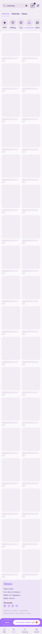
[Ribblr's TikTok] (13, 606)
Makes (24, 14)
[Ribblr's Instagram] (9, 606)
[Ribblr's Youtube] (17, 606)
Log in (7, 622)
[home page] (4, 630)
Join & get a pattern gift (27, 622)
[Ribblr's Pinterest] (5, 606)
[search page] (14, 630)
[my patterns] (36, 630)
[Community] (25, 630)
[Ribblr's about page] (21, 592)
